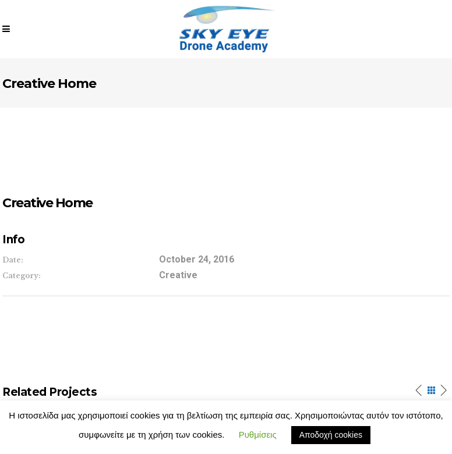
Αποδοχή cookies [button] (330, 434)
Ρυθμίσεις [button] (258, 434)
